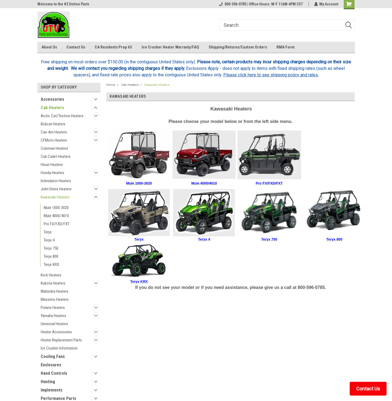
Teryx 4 (49, 240)
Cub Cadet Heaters (56, 156)
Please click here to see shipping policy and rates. (271, 74)
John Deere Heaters (56, 189)
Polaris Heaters (53, 307)
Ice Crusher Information (59, 348)
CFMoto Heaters (54, 140)
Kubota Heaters (53, 283)
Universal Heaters (54, 323)
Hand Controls (54, 373)
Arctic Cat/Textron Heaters (62, 115)
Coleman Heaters (54, 148)
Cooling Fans (53, 356)
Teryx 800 (51, 256)
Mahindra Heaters (54, 291)
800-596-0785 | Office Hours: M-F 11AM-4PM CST (261, 4)
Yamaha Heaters (53, 315)
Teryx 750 (51, 248)
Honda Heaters (52, 172)
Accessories (52, 99)
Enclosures (51, 364)
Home (110, 85)
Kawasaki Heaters (55, 197)
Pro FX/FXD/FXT (56, 223)
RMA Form (285, 47)
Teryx (48, 232)
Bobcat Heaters (53, 124)
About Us (49, 47)
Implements (51, 390)
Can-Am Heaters (54, 132)
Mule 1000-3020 (56, 207)
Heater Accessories (56, 332)
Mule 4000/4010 (56, 215)
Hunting (48, 381)
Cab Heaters (52, 107)
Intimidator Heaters (56, 180)
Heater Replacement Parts (61, 340)
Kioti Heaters (51, 275)
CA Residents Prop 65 (113, 47)
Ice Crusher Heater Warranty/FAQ (170, 47)
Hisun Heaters (52, 164)
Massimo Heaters (55, 299)
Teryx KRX (51, 264)
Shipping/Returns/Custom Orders (238, 47)
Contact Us (75, 47)
